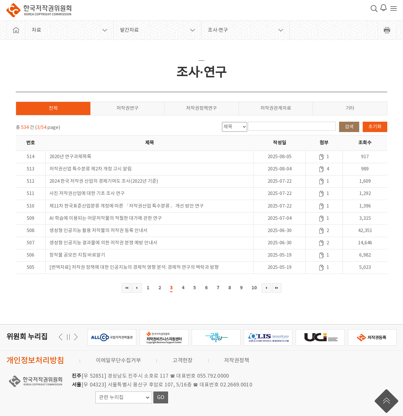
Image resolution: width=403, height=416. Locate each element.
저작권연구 (127, 108)
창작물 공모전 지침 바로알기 (77, 255)
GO (160, 397)
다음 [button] (61, 337)
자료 (36, 30)
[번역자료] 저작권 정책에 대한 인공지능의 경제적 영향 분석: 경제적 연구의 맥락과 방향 (134, 267)
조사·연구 (218, 30)
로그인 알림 (383, 7)
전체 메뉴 (393, 8)
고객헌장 (183, 361)
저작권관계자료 (275, 108)
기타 (350, 108)
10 (254, 288)
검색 (349, 127)
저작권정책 (236, 361)
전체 (53, 108)
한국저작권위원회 (38, 10)
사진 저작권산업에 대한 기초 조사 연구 (87, 193)
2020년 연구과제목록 (70, 156)
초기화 (375, 127)
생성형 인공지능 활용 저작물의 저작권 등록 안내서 (98, 230)
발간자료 (129, 30)
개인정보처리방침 (35, 360)
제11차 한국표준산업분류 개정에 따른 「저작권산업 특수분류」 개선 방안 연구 (126, 206)
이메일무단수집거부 (118, 361)
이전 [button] (74, 337)
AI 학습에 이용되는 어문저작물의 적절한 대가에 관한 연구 (105, 218)
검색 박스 (374, 8)
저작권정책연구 (201, 108)
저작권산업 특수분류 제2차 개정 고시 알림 (90, 169)
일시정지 (68, 337)
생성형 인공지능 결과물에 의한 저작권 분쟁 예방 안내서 (103, 243)
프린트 (387, 30)
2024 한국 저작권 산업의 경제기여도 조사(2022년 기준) (103, 181)
